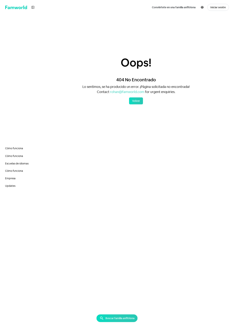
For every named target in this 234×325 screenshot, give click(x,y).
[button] (203, 7)
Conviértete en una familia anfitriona (174, 7)
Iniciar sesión (218, 7)
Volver (136, 101)
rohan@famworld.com (127, 92)
